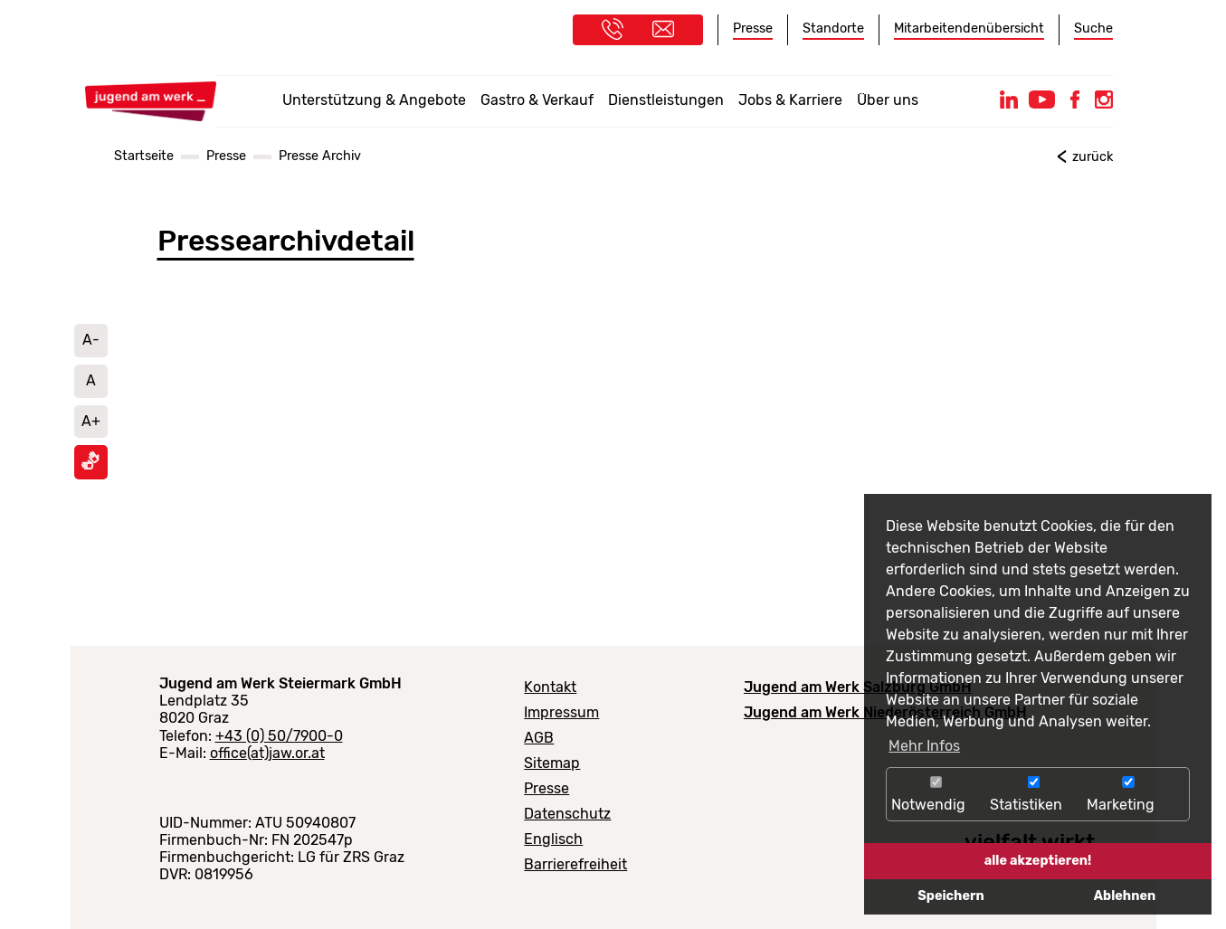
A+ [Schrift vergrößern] (90, 421)
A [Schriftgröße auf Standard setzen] (91, 380)
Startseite (144, 156)
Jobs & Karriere (790, 100)
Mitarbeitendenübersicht (969, 28)
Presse (753, 28)
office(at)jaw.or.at (267, 753)
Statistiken (1034, 794)
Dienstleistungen (666, 100)
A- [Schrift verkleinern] (91, 339)
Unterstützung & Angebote (374, 100)
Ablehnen (1124, 896)
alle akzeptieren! (1038, 860)
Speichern (950, 896)
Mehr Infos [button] (924, 745)
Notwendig (936, 794)
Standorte (833, 28)
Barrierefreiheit (575, 864)
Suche (1093, 28)
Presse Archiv (320, 156)
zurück (1092, 157)
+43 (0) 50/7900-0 (279, 735)
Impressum (561, 712)
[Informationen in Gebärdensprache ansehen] (90, 465)
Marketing (1128, 794)
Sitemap (552, 763)
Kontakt (550, 687)
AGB (539, 737)
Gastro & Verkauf (537, 100)
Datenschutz (567, 813)
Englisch (553, 839)
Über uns (887, 100)
